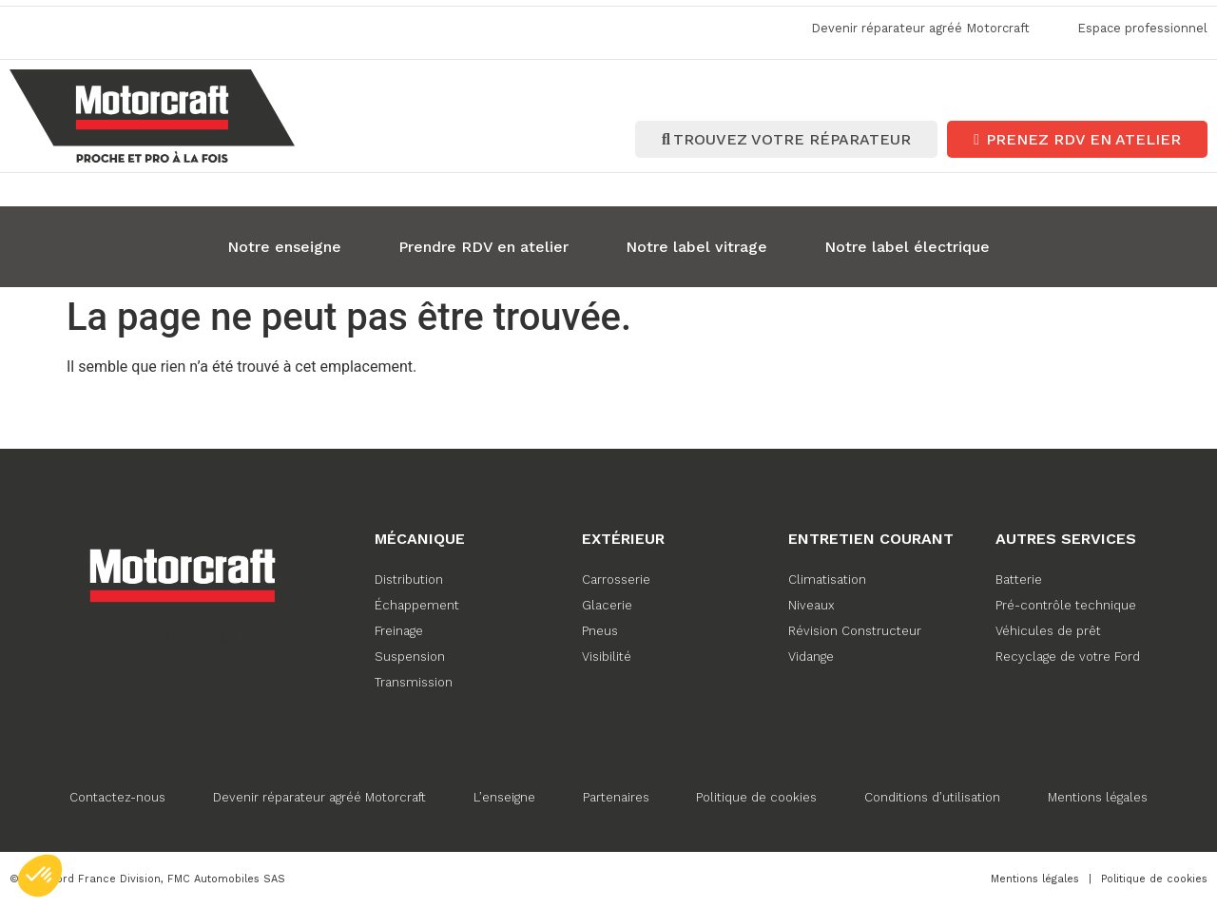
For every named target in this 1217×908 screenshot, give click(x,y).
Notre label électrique (907, 245)
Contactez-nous (117, 795)
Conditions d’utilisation (933, 795)
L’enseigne (504, 795)
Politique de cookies (757, 795)
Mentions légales (1099, 795)
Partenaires (616, 795)
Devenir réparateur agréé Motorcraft (319, 795)
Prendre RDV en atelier (483, 245)
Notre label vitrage (696, 245)
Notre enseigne (284, 245)
